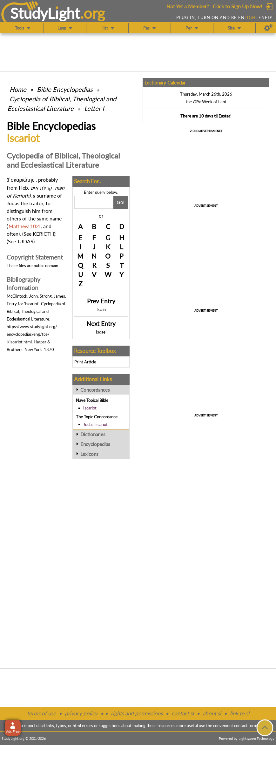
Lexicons (89, 454)
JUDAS (25, 241)
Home (18, 89)
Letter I (94, 108)
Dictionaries (92, 434)
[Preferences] (268, 28)
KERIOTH (43, 234)
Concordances (95, 390)
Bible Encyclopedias (65, 89)
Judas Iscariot (95, 424)
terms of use (41, 713)
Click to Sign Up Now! (237, 6)
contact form (245, 725)
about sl (212, 713)
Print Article (85, 361)
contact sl (183, 713)
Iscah (101, 309)
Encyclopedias (95, 444)
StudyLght (45, 13)
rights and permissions (137, 713)
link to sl (239, 713)
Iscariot (90, 407)
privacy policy (81, 713)
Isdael (101, 331)
